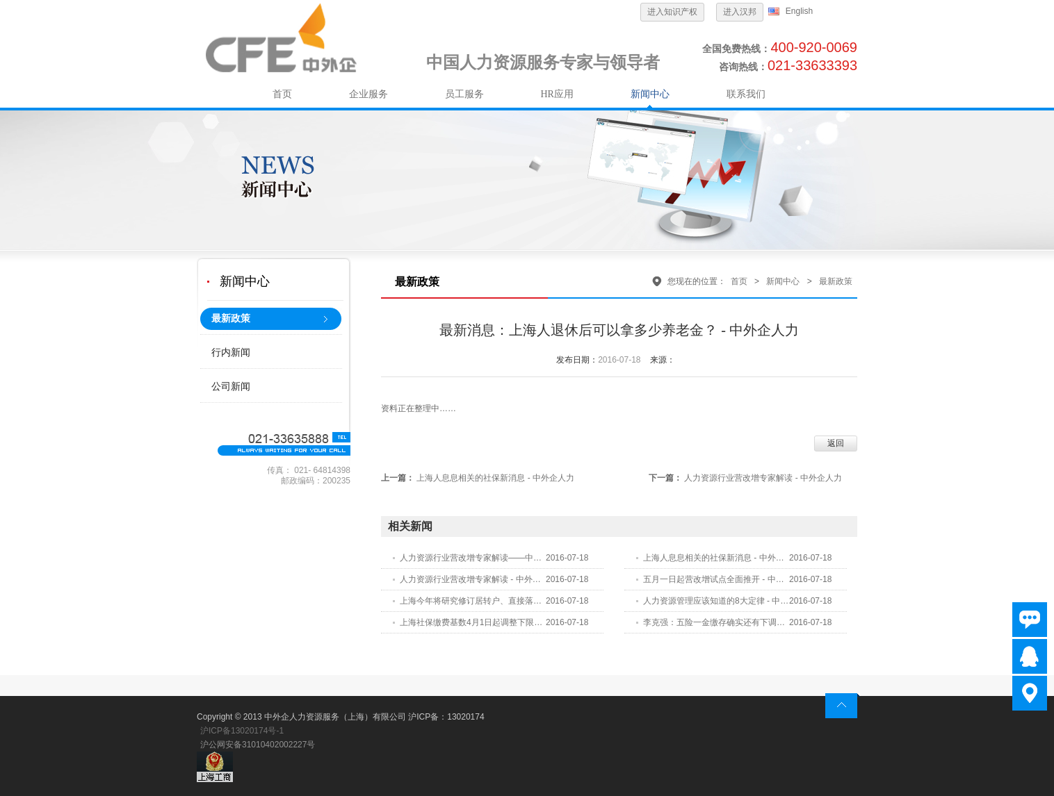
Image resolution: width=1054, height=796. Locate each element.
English (799, 11)
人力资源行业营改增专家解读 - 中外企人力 (763, 478)
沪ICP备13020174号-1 (242, 731)
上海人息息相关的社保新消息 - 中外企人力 (495, 478)
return (842, 705)
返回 (835, 443)
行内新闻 (230, 352)
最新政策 (230, 318)
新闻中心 (650, 94)
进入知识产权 (672, 12)
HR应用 (557, 94)
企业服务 (368, 94)
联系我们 (746, 94)
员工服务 (464, 94)
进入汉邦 (739, 12)
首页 (282, 94)
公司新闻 (230, 386)
